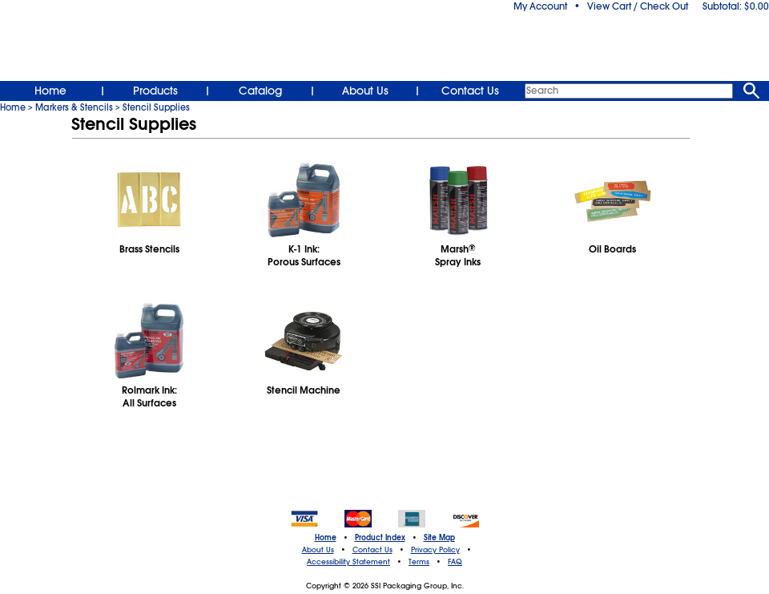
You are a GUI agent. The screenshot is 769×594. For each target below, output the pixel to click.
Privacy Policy (435, 550)
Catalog (260, 90)
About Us (365, 90)
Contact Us (470, 90)
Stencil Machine (303, 390)
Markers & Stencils (74, 107)
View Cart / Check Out (637, 6)
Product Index (380, 538)
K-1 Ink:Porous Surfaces (304, 256)
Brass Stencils (149, 249)
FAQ (455, 562)
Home (50, 90)
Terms (419, 562)
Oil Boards (612, 249)
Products (155, 90)
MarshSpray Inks (458, 256)
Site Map (439, 538)
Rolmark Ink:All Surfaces (149, 397)
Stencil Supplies (156, 107)
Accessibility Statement (348, 562)
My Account (540, 6)
